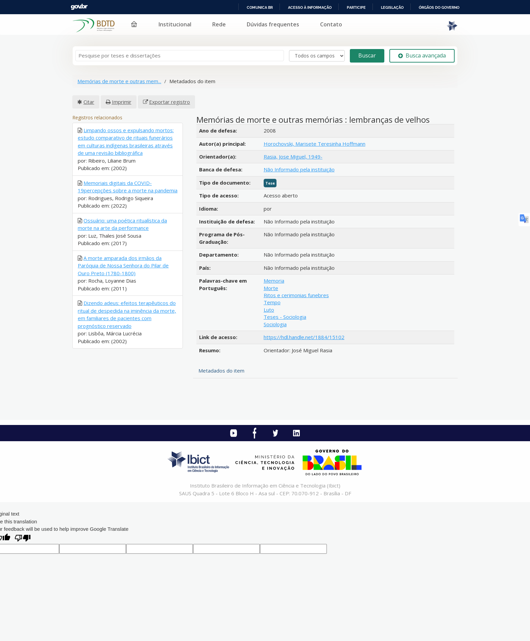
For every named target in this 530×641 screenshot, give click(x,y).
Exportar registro (169, 101)
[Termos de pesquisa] (179, 55)
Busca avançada (422, 55)
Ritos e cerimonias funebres (296, 295)
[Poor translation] (23, 538)
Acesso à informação (310, 7)
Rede (219, 24)
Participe (356, 7)
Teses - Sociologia (285, 316)
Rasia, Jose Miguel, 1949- (293, 156)
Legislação (392, 7)
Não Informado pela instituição (299, 169)
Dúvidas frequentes (273, 24)
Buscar (367, 55)
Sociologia (275, 324)
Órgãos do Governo (439, 7)
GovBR (79, 7)
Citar (88, 101)
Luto (269, 309)
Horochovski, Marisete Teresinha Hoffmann (314, 143)
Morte (271, 288)
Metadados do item (221, 370)
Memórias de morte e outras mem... (119, 81)
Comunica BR (260, 7)
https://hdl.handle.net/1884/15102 (304, 337)
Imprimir (121, 101)
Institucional (175, 24)
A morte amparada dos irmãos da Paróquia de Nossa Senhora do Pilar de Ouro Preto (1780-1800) (123, 266)
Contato (331, 24)
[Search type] (317, 56)
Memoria (274, 280)
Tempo (272, 302)
